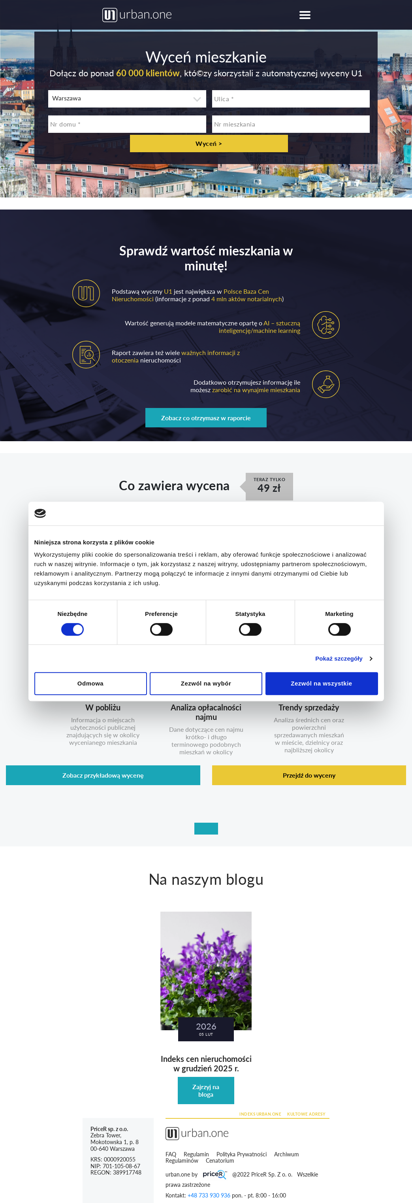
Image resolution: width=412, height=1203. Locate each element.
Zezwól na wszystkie (321, 683)
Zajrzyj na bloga (205, 1090)
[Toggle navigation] (305, 15)
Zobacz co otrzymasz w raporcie (206, 417)
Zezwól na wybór (206, 683)
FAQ (171, 1154)
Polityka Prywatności (242, 1154)
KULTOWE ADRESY (306, 1114)
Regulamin (197, 1154)
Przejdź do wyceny (309, 775)
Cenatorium (221, 1160)
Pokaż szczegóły (339, 658)
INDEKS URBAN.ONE (260, 1114)
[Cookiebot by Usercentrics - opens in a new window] (343, 513)
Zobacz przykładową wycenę (103, 775)
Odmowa (90, 683)
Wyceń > (209, 143)
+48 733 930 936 (209, 1195)
